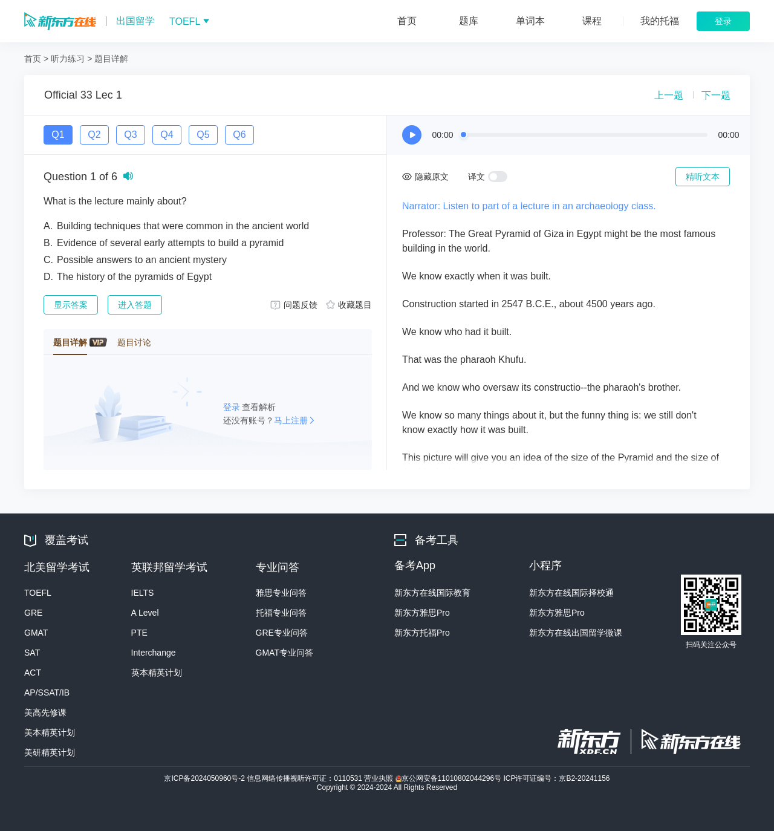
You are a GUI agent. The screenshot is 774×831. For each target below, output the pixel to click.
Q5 (203, 134)
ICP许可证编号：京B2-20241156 (556, 778)
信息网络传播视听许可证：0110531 (305, 778)
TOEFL (37, 593)
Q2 (94, 134)
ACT (32, 672)
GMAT (36, 632)
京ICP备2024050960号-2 (205, 778)
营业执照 (379, 778)
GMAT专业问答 (284, 652)
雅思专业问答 (281, 593)
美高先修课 (45, 712)
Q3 (130, 134)
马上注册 (291, 420)
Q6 (239, 134)
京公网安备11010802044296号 (449, 778)
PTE (139, 632)
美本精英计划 (49, 732)
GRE (33, 613)
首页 (32, 59)
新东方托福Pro (422, 632)
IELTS (142, 593)
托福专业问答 (281, 613)
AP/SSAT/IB (47, 692)
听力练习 (68, 59)
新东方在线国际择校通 (571, 593)
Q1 (57, 134)
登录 (232, 407)
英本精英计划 (156, 672)
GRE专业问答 (282, 632)
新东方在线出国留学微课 (575, 632)
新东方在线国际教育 (432, 593)
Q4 (166, 134)
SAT (32, 652)
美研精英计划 (49, 752)
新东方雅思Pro (422, 613)
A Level (145, 613)
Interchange (153, 652)
